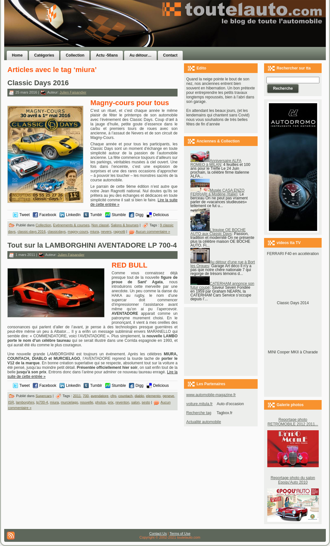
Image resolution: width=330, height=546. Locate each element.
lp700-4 (42, 402)
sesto (146, 402)
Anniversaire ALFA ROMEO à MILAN (216, 163)
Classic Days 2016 (38, 83)
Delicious (161, 215)
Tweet (24, 215)
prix (111, 402)
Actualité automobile (203, 422)
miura (94, 231)
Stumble (119, 215)
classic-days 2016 (31, 231)
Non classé (100, 225)
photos (100, 402)
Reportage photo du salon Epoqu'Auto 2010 (292, 480)
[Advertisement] (246, 36)
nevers (106, 231)
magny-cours (78, 231)
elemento (153, 395)
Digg (139, 215)
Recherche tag (198, 413)
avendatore (99, 395)
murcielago (69, 402)
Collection (43, 225)
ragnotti (119, 231)
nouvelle (86, 402)
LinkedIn (73, 215)
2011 (77, 395)
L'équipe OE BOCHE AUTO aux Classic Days (218, 232)
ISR (11, 402)
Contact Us (158, 533)
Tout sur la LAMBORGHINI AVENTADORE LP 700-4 (92, 245)
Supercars (44, 395)
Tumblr (96, 215)
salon (135, 402)
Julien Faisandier (73, 92)
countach (125, 395)
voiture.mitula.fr (199, 404)
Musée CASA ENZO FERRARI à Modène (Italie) (217, 192)
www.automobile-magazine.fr (211, 395)
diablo (139, 395)
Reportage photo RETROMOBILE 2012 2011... (293, 421)
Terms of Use (180, 533)
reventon (122, 402)
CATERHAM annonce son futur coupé (222, 285)
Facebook (47, 215)
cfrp (113, 395)
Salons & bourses (125, 225)
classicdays (57, 231)
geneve (168, 395)
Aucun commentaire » (153, 231)
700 (86, 395)
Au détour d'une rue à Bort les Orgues (222, 264)
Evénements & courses (71, 225)
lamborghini (25, 402)
